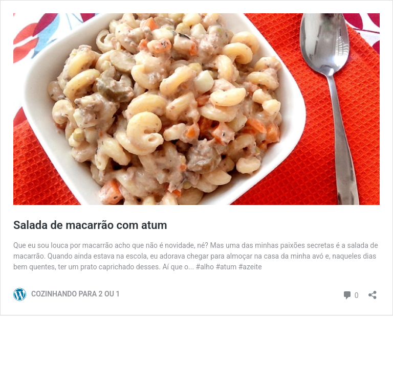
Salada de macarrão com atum (90, 225)
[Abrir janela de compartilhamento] (372, 292)
